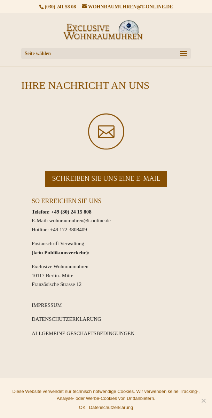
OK (82, 407)
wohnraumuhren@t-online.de (80, 220)
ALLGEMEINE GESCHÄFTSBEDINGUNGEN (83, 333)
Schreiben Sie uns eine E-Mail (106, 179)
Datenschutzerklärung (111, 407)
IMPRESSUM (47, 305)
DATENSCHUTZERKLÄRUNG (66, 319)
